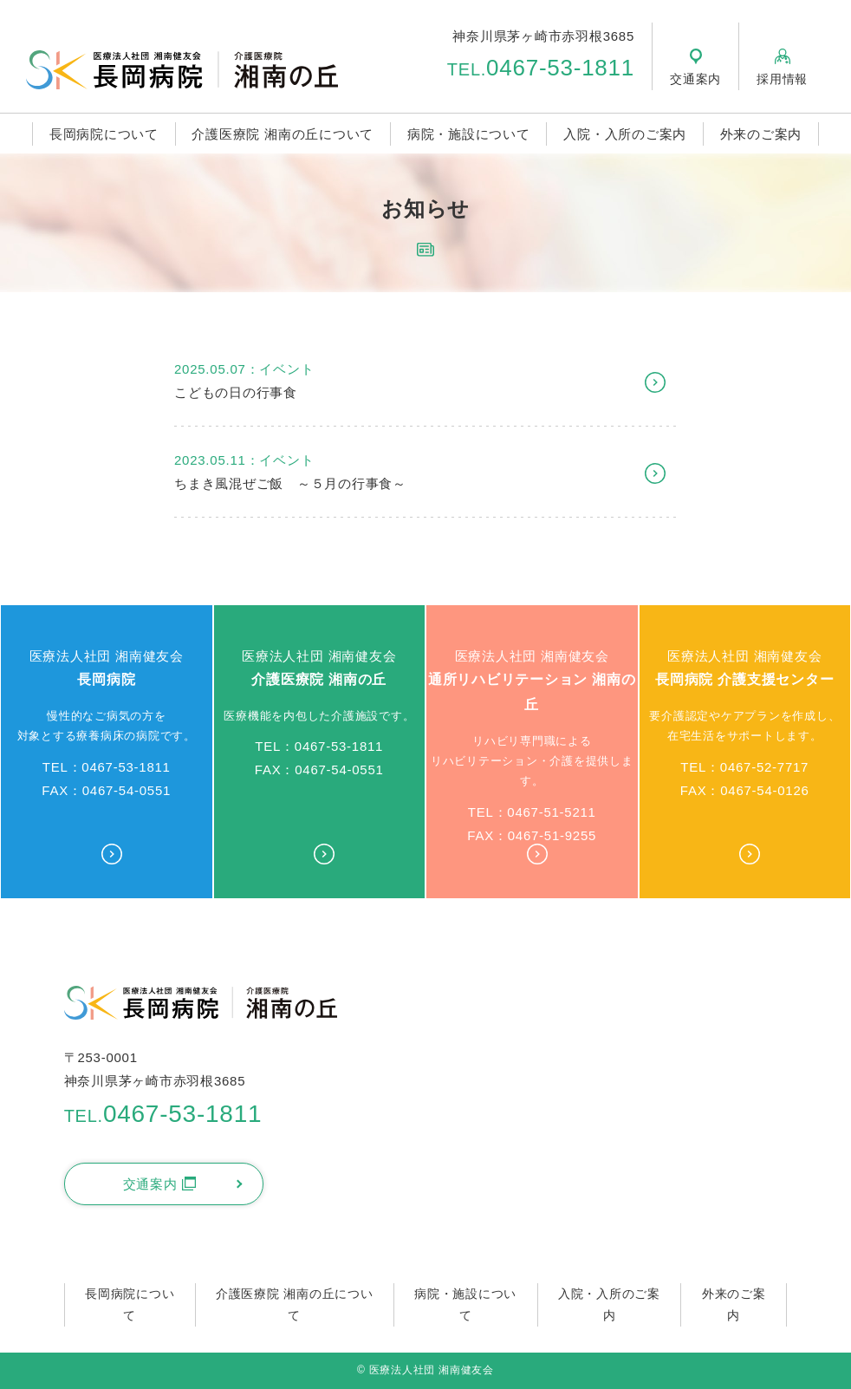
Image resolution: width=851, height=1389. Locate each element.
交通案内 (159, 1184)
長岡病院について (104, 134)
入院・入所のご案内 (624, 134)
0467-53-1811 (540, 68)
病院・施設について (468, 134)
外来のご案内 (761, 134)
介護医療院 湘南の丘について (283, 134)
